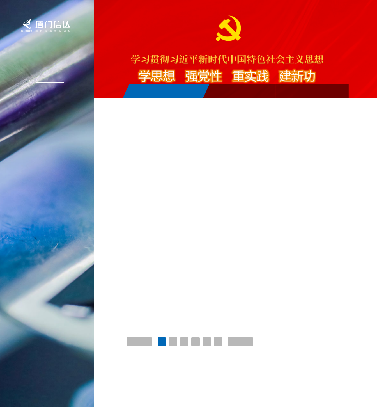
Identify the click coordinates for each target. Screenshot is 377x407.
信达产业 (48, 90)
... (218, 351)
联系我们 (48, 128)
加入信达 (48, 115)
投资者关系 (47, 102)
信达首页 (48, 52)
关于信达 (48, 65)
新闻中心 (48, 77)
